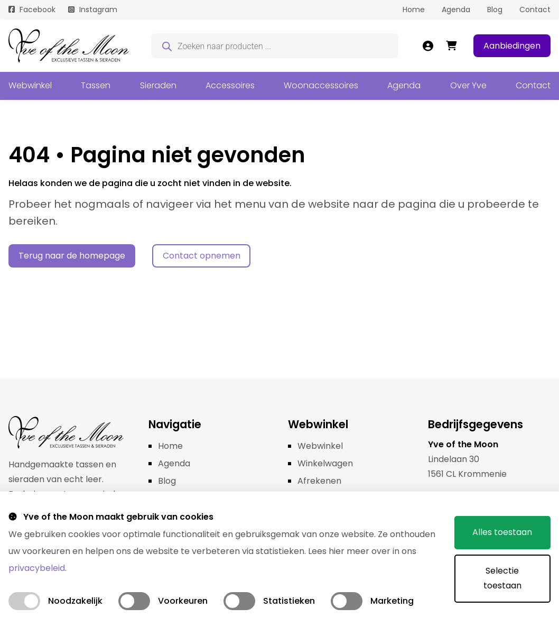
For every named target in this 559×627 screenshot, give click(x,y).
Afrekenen (319, 481)
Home (414, 9)
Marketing (392, 601)
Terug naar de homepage (71, 256)
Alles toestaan (502, 532)
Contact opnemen (201, 256)
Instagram (98, 9)
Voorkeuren (183, 601)
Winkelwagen (325, 463)
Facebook (37, 9)
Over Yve (468, 85)
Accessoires (230, 85)
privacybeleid (36, 568)
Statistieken (289, 601)
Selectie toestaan (502, 578)
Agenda (456, 9)
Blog (494, 9)
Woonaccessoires (321, 85)
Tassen (95, 85)
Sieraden (158, 85)
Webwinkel (30, 85)
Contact (535, 9)
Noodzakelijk (75, 601)
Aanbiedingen (512, 46)
